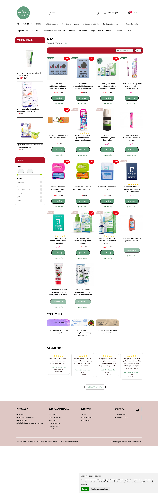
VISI (18, 24)
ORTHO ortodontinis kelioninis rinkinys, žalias (82, 188)
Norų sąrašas (85, 420)
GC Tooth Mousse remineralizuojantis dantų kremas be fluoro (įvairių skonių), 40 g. (83, 292)
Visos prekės (53, 414)
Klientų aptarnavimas (59, 409)
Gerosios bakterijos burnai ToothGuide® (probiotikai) (58, 240)
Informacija (22, 409)
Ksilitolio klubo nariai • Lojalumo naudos (29, 423)
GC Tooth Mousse (24, 189)
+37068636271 (120, 415)
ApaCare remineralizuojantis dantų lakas (107, 137)
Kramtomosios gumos (70, 24)
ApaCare (21, 182)
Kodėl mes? (20, 414)
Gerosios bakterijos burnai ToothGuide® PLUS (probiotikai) (132, 189)
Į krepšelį (58, 98)
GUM (20, 193)
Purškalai (71, 31)
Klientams (86, 409)
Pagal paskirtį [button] (96, 31)
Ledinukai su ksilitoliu (91, 24)
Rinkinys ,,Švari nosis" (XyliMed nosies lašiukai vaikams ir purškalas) (107, 86)
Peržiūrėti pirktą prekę (58, 367)
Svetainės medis (54, 426)
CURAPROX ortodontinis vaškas (107, 188)
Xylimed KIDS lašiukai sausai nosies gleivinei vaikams (82, 240)
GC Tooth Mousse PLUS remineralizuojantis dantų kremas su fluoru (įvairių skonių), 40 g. (58, 292)
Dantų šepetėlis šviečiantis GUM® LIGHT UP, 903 (132, 137)
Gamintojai (52, 420)
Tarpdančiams (22, 31)
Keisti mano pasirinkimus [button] (99, 489)
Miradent (21, 197)
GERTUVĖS (35, 31)
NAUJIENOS (27, 24)
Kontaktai (52, 429)
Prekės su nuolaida (55, 417)
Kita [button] (129, 31)
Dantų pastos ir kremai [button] (112, 24)
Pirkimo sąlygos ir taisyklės (25, 417)
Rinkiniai (109, 31)
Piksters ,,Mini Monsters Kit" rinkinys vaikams (58, 136)
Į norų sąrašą (58, 103)
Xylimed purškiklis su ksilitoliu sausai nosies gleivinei (107, 240)
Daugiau (131, 98)
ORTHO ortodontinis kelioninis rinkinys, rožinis (58, 189)
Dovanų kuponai (54, 423)
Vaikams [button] (120, 31)
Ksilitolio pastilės (51, 24)
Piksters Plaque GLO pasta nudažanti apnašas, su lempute (83, 137)
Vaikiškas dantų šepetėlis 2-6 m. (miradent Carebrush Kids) (132, 86)
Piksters (21, 200)
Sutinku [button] (84, 489)
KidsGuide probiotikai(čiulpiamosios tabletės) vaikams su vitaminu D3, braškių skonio (83, 86)
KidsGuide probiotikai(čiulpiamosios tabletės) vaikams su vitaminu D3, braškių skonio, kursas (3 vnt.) (58, 86)
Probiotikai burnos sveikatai (54, 31)
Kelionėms (83, 31)
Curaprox (21, 186)
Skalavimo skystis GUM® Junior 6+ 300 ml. (131, 239)
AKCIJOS (38, 24)
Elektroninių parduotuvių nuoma (121, 442)
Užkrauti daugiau (95, 387)
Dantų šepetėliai (132, 24)
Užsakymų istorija (86, 417)
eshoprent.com (137, 442)
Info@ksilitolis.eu (121, 417)
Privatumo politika (22, 420)
